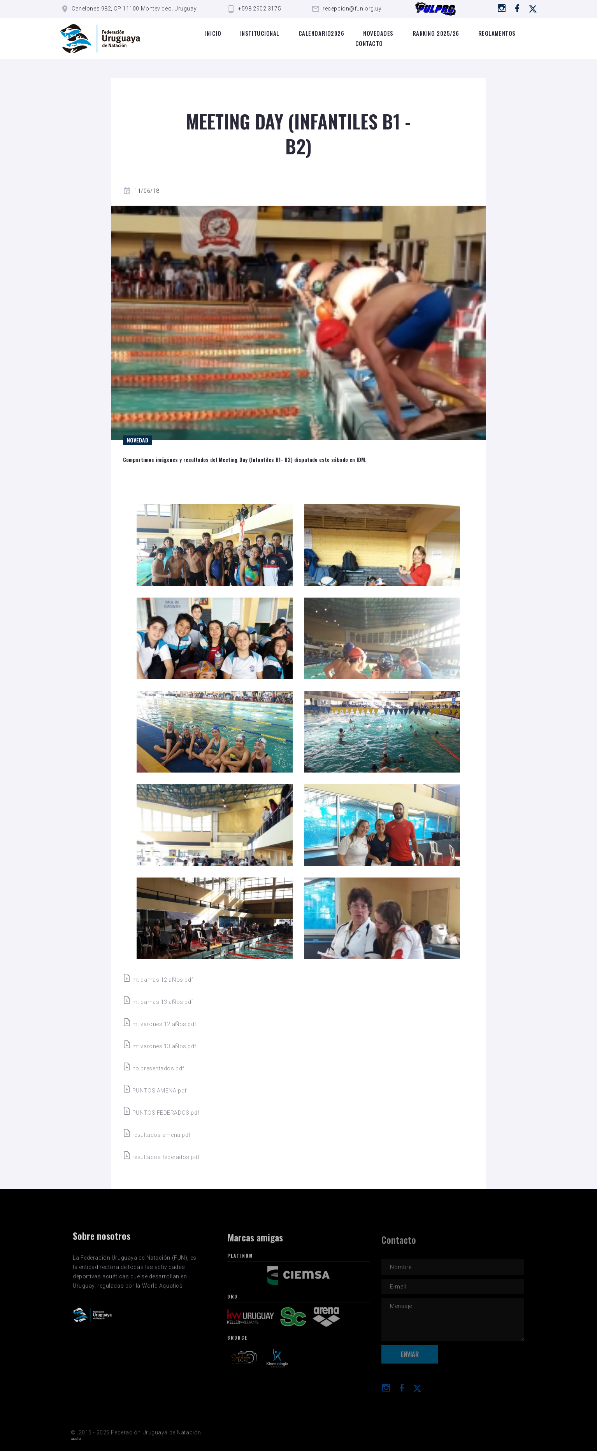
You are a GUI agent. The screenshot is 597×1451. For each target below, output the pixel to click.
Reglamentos (497, 33)
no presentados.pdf (153, 1068)
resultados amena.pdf (157, 1135)
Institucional (259, 33)
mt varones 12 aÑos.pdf (160, 1024)
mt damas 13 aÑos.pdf (158, 1002)
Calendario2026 (321, 33)
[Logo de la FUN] (100, 38)
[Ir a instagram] (502, 8)
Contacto (369, 43)
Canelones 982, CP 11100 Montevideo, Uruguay (134, 8)
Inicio (213, 33)
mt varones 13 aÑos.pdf (160, 1046)
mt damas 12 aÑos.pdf (158, 980)
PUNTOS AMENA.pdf (155, 1090)
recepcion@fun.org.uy (352, 8)
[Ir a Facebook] (517, 8)
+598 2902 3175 (259, 8)
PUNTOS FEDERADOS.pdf (161, 1113)
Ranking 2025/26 (436, 33)
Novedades (378, 33)
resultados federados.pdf (161, 1157)
